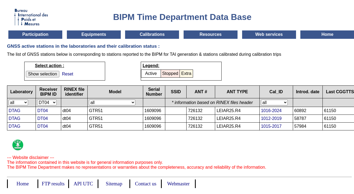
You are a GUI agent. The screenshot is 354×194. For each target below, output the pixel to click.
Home (327, 34)
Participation (35, 34)
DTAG (14, 110)
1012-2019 (271, 118)
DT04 (42, 110)
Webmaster (178, 183)
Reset (67, 74)
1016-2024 (271, 110)
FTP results (53, 183)
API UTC (83, 183)
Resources (211, 34)
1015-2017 (271, 126)
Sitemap (114, 183)
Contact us (145, 183)
